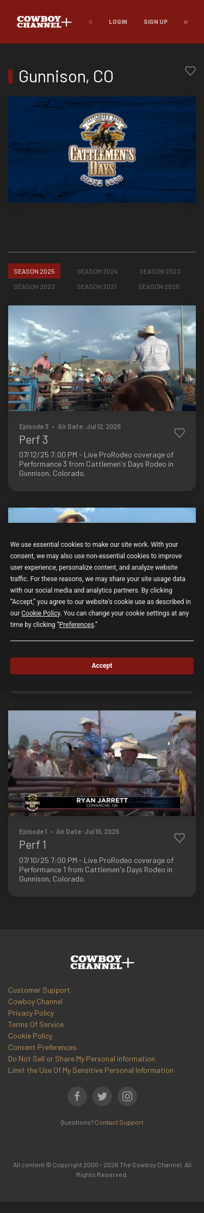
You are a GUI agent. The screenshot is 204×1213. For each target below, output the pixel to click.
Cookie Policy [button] (40, 613)
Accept (102, 665)
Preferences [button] (76, 625)
